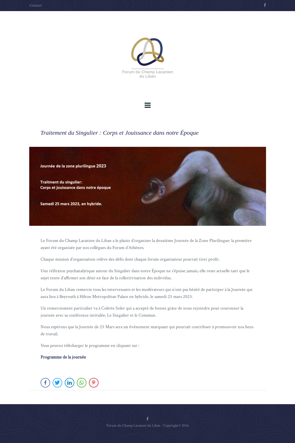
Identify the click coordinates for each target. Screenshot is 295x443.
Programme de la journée (63, 357)
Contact (35, 5)
